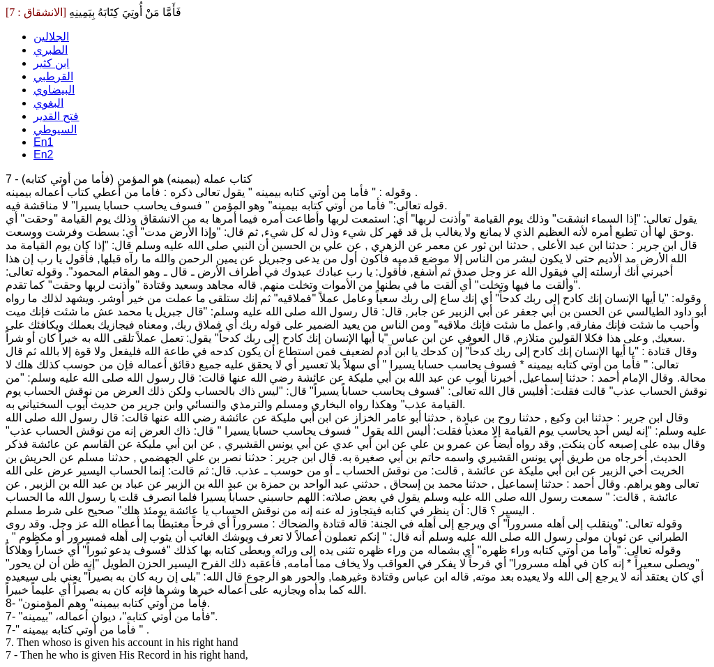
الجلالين (51, 37)
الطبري (50, 50)
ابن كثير (51, 63)
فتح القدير (56, 116)
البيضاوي (54, 90)
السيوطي (55, 129)
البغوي (48, 103)
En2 (43, 154)
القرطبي (53, 76)
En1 (43, 142)
